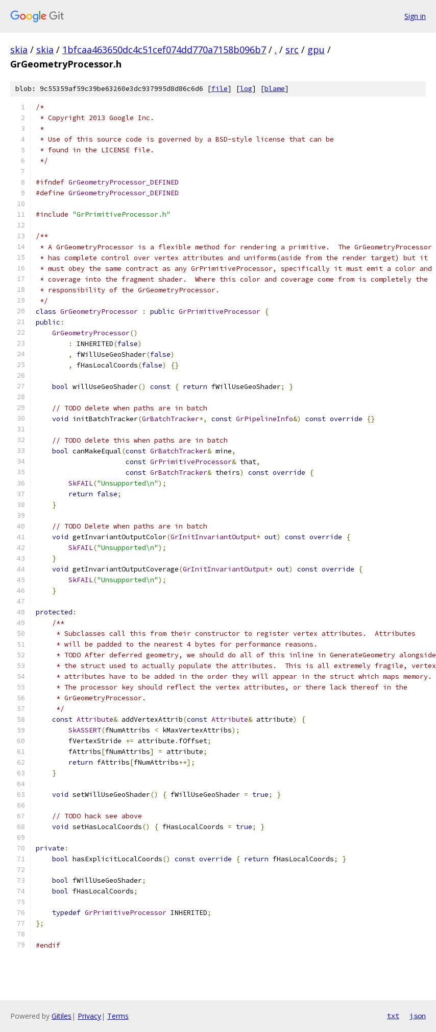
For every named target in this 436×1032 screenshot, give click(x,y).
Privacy (89, 1016)
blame (274, 88)
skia (19, 49)
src (292, 49)
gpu (316, 49)
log (246, 88)
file (219, 88)
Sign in (415, 16)
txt (393, 1015)
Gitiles (61, 1016)
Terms (118, 1016)
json (417, 1015)
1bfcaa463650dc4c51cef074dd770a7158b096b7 (164, 49)
